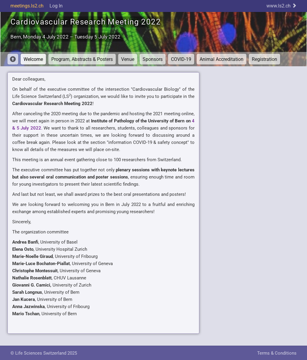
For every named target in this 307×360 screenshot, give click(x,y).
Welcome (33, 59)
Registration (264, 59)
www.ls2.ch (281, 6)
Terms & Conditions (277, 353)
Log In (56, 6)
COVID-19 (181, 59)
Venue (127, 59)
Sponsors (153, 59)
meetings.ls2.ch (27, 6)
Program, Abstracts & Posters (82, 59)
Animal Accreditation (221, 59)
